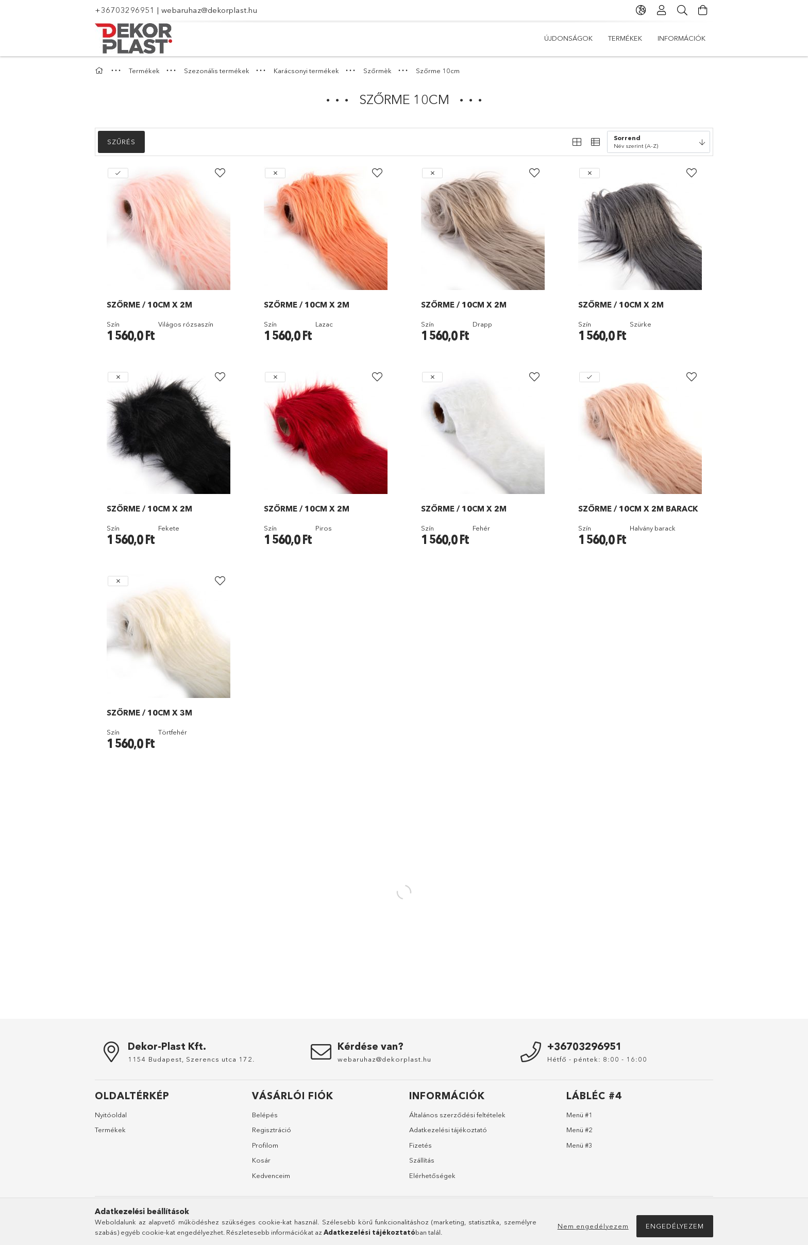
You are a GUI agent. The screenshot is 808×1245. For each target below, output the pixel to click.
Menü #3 (579, 1145)
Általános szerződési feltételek (457, 1115)
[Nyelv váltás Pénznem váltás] (641, 10)
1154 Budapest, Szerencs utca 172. (191, 1059)
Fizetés (420, 1145)
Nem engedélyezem (593, 1226)
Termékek (625, 38)
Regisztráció (271, 1129)
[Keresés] (682, 10)
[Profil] (661, 10)
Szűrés (121, 142)
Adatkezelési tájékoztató (448, 1129)
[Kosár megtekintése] (703, 10)
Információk (681, 38)
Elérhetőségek (432, 1175)
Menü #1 (579, 1115)
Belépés (265, 1115)
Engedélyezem (675, 1226)
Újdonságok (568, 38)
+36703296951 (125, 10)
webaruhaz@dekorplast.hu (209, 10)
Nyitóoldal (111, 1115)
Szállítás (421, 1160)
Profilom (265, 1145)
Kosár (261, 1160)
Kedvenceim (271, 1175)
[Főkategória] (100, 70)
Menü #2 (579, 1129)
